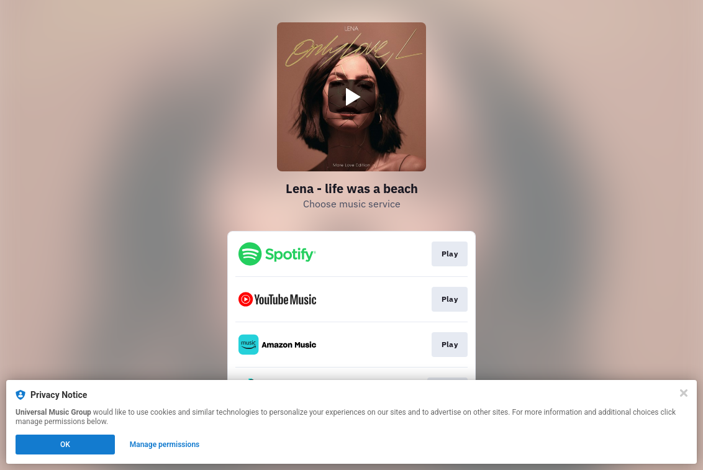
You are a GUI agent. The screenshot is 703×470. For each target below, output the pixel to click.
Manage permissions (165, 444)
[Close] (684, 393)
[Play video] (351, 96)
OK (65, 444)
